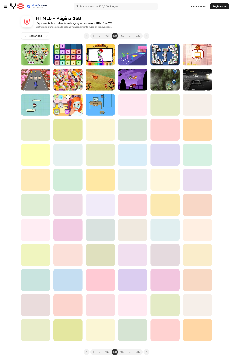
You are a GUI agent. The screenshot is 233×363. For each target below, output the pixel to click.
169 (122, 35)
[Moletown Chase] (197, 155)
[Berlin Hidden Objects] (165, 330)
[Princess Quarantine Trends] (35, 205)
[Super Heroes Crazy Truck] (132, 155)
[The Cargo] (35, 130)
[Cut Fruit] (68, 130)
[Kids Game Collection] (197, 255)
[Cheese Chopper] (165, 255)
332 (138, 35)
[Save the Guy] (132, 230)
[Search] (77, 6)
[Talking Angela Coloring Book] (100, 54)
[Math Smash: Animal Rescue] (100, 205)
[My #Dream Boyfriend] (132, 105)
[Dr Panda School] (35, 155)
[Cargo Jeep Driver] (68, 330)
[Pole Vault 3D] (132, 54)
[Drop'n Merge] (68, 54)
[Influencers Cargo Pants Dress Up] (165, 230)
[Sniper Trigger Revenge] (132, 205)
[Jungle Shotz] (165, 80)
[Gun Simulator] (197, 80)
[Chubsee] (100, 80)
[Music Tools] (100, 230)
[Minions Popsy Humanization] (68, 155)
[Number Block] (197, 230)
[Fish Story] (165, 280)
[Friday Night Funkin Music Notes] (165, 180)
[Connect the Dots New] (197, 280)
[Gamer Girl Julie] (68, 105)
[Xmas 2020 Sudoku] (35, 255)
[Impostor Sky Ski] (35, 305)
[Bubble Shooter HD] (132, 130)
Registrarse (220, 6)
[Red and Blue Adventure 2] (68, 255)
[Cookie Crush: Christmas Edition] (132, 280)
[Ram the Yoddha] (197, 180)
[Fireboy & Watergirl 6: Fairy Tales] (197, 130)
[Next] (146, 36)
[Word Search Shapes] (68, 180)
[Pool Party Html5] (165, 105)
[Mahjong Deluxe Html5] (165, 54)
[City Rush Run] (35, 80)
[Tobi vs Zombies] (35, 180)
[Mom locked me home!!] (100, 105)
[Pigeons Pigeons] (100, 305)
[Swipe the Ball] (197, 54)
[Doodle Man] (35, 105)
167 (107, 35)
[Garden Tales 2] (68, 305)
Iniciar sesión (198, 6)
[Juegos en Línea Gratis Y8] (17, 6)
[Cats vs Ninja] (132, 80)
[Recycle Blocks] (35, 54)
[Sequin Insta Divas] (132, 305)
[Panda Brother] (100, 330)
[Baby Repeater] (100, 280)
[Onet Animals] (132, 255)
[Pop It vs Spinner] (68, 205)
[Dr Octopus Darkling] (100, 180)
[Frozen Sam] (68, 230)
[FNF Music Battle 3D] (165, 305)
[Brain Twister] (100, 130)
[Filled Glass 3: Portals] (100, 255)
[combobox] (35, 35)
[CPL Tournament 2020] (197, 305)
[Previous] (86, 36)
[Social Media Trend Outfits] (35, 280)
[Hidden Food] (68, 80)
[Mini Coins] (197, 330)
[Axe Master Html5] (132, 180)
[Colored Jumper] (165, 155)
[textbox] (35, 35)
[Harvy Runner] (35, 230)
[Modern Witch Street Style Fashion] (132, 330)
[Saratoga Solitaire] (68, 280)
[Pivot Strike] (165, 205)
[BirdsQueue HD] (165, 130)
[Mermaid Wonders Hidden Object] (197, 205)
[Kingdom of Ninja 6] (35, 330)
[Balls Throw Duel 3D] (197, 105)
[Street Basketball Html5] (100, 155)
